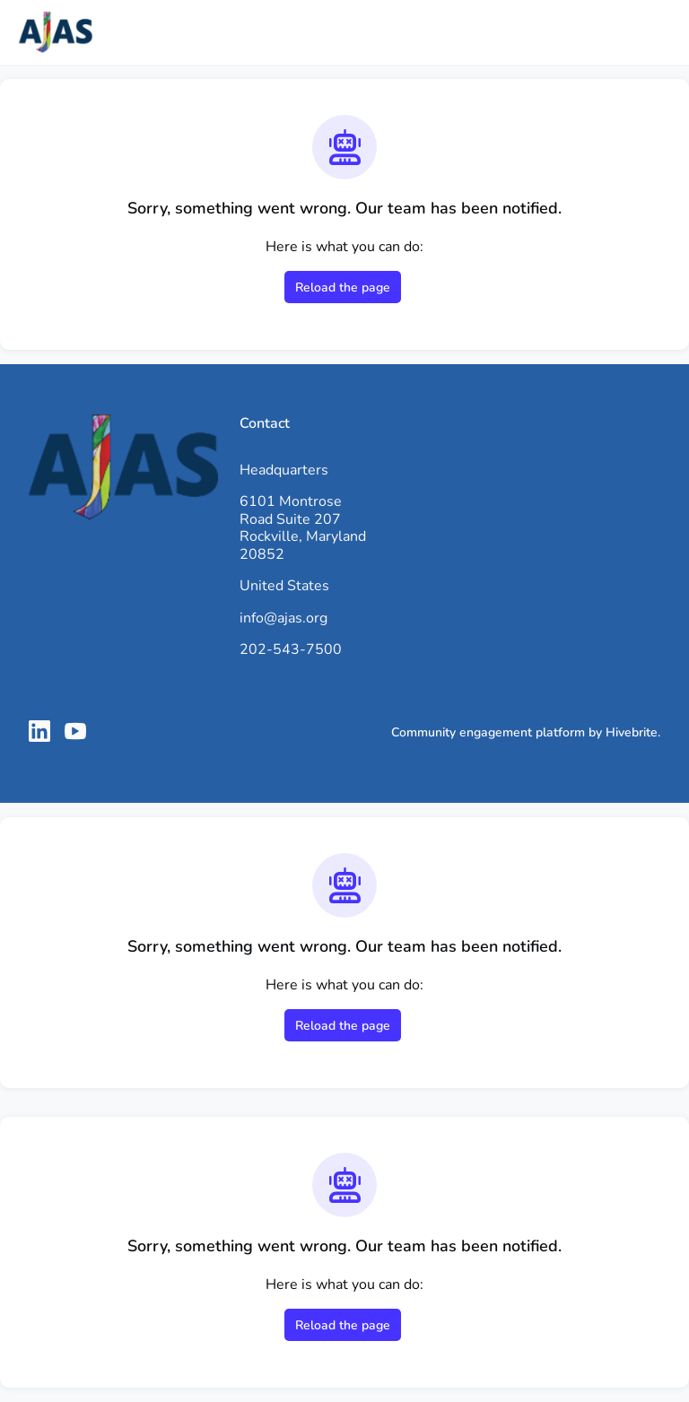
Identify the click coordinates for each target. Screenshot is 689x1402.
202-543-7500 (291, 649)
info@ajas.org (283, 618)
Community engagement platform (488, 732)
